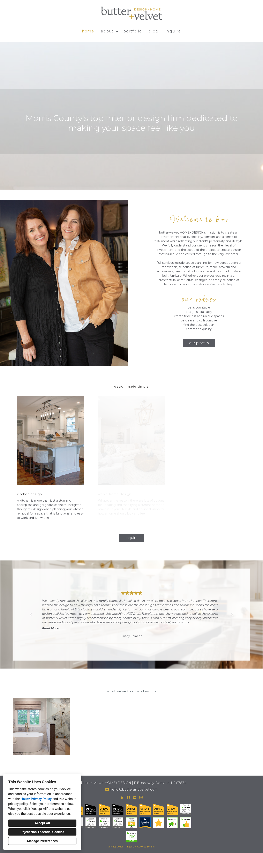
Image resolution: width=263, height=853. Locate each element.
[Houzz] (122, 797)
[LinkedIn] (134, 797)
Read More (51, 628)
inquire (173, 31)
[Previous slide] (31, 614)
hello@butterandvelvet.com (134, 789)
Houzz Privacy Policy (36, 799)
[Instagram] (140, 797)
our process (199, 343)
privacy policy (115, 846)
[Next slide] (232, 614)
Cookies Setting (146, 846)
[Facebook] (128, 797)
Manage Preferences (42, 841)
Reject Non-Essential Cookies (42, 832)
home (88, 31)
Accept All (42, 823)
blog (153, 31)
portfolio (132, 31)
